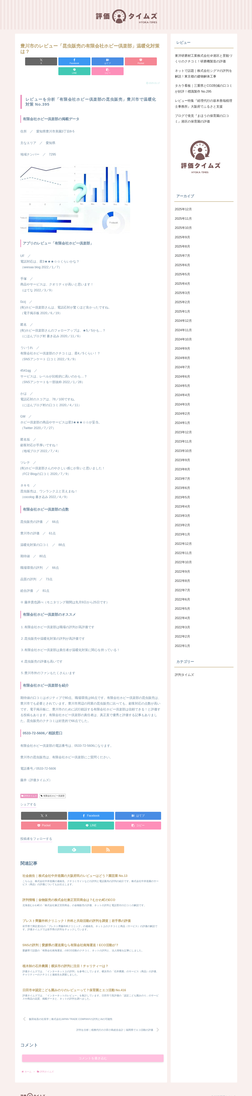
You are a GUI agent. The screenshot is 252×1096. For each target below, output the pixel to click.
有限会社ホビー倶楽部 (53, 786)
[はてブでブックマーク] (79, 61)
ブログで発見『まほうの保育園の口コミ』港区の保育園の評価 (202, 118)
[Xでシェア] (31, 61)
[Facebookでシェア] (55, 61)
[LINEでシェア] (126, 61)
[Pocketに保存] (103, 61)
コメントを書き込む (93, 1052)
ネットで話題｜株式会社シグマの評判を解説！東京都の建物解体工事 (203, 73)
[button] (150, 61)
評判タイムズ (29, 786)
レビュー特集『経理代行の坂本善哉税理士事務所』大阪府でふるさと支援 (203, 103)
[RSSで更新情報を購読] (95, 839)
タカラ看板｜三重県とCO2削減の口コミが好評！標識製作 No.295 (203, 88)
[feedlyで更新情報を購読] (87, 839)
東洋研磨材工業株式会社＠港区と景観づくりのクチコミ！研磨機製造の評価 (203, 58)
